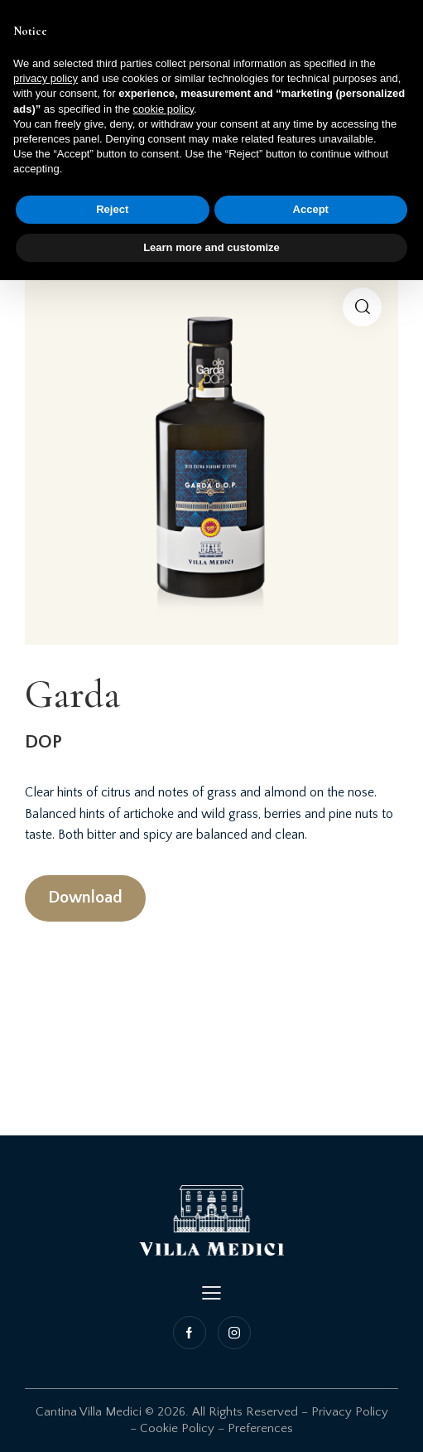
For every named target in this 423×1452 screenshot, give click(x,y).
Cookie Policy (177, 1428)
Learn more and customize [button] (211, 247)
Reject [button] (112, 209)
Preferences (260, 1428)
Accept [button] (311, 209)
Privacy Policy (349, 1412)
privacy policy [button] (45, 78)
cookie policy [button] (163, 109)
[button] (362, 307)
